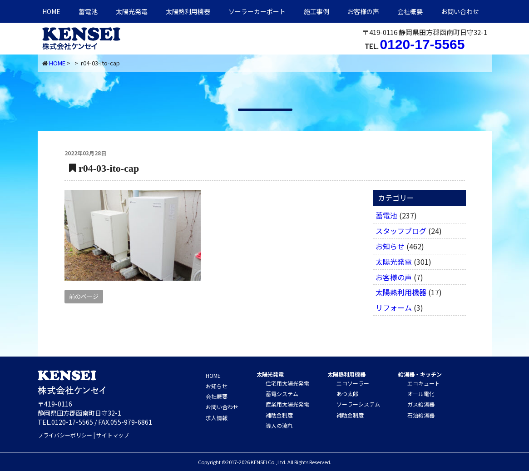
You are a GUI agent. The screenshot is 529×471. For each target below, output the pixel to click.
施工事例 (316, 11)
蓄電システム (282, 393)
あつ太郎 (347, 393)
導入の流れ (279, 425)
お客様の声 (363, 11)
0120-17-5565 (422, 44)
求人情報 (216, 417)
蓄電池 (88, 11)
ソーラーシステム (358, 404)
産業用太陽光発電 (287, 404)
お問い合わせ (460, 11)
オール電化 (421, 393)
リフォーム (394, 307)
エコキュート (423, 383)
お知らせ (390, 246)
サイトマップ (112, 435)
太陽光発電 (132, 11)
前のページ (84, 296)
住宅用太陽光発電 (287, 383)
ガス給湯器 (421, 404)
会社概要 (410, 11)
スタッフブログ (401, 230)
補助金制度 (279, 415)
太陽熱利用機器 (401, 292)
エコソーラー (352, 383)
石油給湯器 (421, 415)
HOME (51, 11)
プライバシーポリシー (65, 435)
